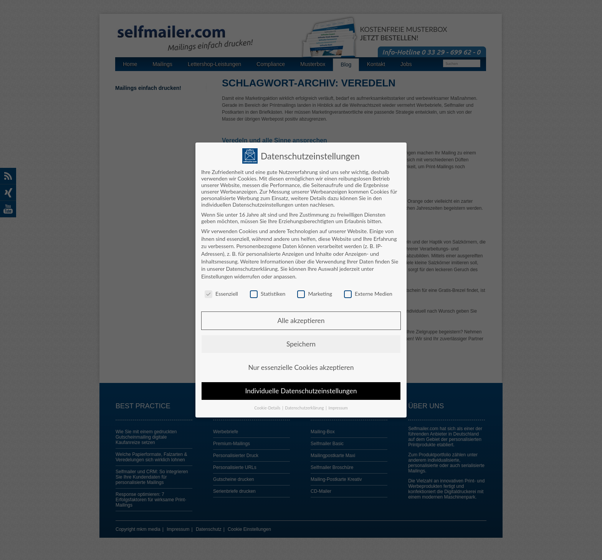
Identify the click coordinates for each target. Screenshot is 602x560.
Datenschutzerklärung (252, 265)
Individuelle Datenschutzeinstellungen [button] (301, 387)
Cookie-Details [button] (267, 404)
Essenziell (221, 290)
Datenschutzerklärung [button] (305, 404)
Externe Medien (368, 290)
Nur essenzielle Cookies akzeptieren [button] (301, 364)
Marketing (314, 290)
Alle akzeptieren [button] (300, 317)
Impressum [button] (338, 404)
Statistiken (267, 290)
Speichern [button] (301, 340)
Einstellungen (217, 272)
